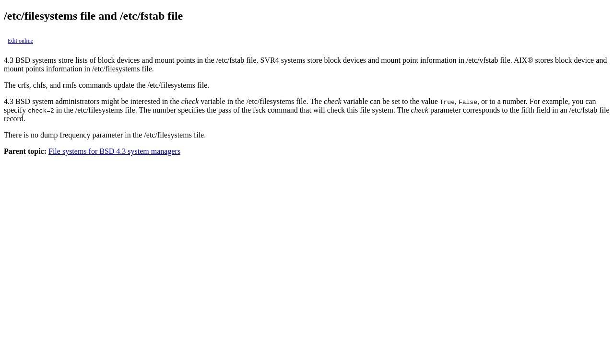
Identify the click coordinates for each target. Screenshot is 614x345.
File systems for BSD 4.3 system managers (114, 151)
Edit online (20, 40)
